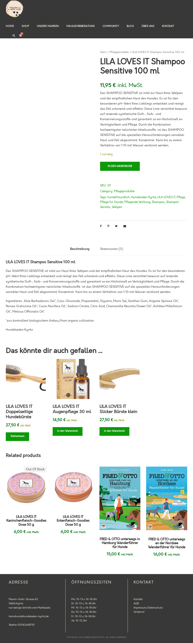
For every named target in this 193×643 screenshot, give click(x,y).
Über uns (148, 26)
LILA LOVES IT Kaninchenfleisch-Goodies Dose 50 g (26, 521)
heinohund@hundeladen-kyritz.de (29, 616)
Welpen (117, 207)
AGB (136, 603)
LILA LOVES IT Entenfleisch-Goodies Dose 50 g (73, 521)
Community (111, 26)
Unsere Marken (48, 26)
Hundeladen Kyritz (143, 197)
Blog (130, 26)
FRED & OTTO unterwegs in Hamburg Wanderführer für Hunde (120, 543)
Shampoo (158, 202)
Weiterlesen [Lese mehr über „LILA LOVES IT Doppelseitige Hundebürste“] (17, 436)
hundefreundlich (118, 197)
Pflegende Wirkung (137, 202)
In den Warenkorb (120, 166)
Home (10, 26)
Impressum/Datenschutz (148, 607)
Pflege (181, 197)
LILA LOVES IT (166, 197)
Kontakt (168, 26)
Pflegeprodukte (119, 52)
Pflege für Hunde (111, 202)
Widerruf (139, 612)
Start (103, 52)
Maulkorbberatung (81, 26)
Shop (25, 26)
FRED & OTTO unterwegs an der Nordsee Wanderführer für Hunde (166, 543)
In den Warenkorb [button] (67, 431)
